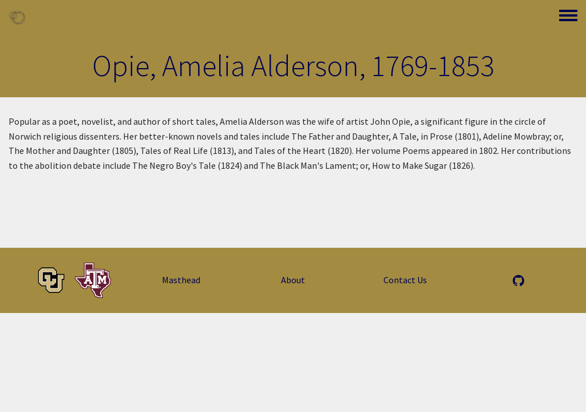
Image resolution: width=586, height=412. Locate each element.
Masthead (181, 280)
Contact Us (405, 280)
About (293, 280)
